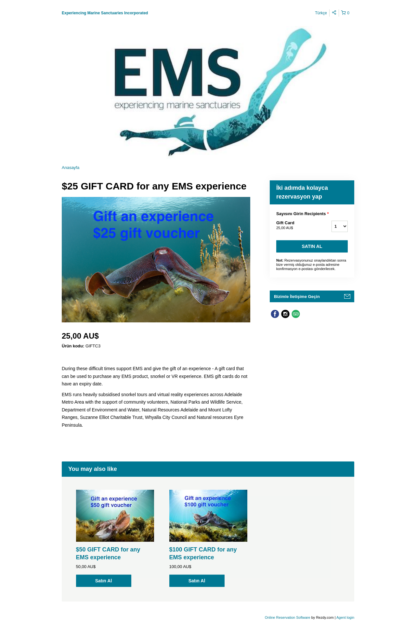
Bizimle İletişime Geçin (297, 296)
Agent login (345, 617)
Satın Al (312, 246)
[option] (115, 538)
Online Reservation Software (287, 617)
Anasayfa (70, 167)
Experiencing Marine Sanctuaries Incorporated (105, 13)
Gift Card (295, 225)
